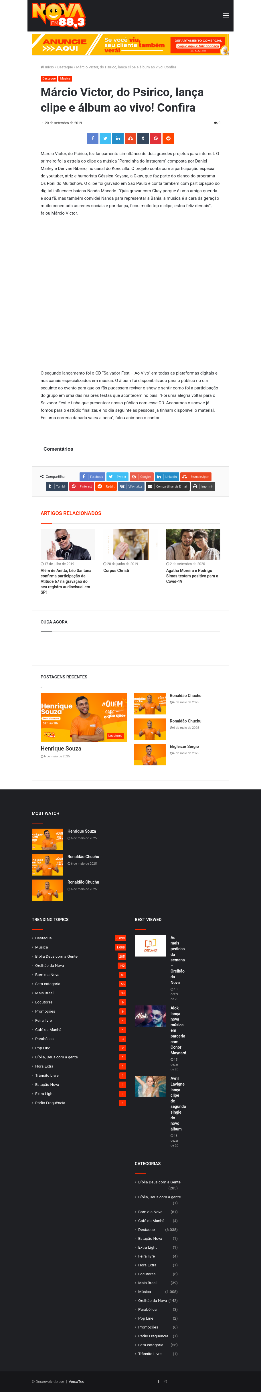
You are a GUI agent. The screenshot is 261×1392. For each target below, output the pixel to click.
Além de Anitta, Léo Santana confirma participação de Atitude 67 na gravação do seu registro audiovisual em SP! (66, 581)
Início (47, 67)
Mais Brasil (44, 993)
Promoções (45, 1011)
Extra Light (44, 1093)
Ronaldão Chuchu (185, 695)
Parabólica (44, 1038)
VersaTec (76, 1381)
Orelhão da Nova (49, 965)
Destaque (65, 67)
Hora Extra (44, 1066)
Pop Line (42, 1048)
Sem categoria (47, 983)
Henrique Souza (61, 748)
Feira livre (43, 1020)
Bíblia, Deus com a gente (56, 1057)
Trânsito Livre (47, 1075)
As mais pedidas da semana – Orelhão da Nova (178, 960)
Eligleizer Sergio (184, 746)
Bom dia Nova (47, 974)
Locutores (44, 1002)
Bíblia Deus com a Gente (56, 956)
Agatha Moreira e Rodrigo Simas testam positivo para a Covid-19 (192, 576)
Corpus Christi (116, 570)
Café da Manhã (48, 1029)
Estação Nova (47, 1084)
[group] (130, 44)
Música (65, 78)
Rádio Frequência (50, 1102)
